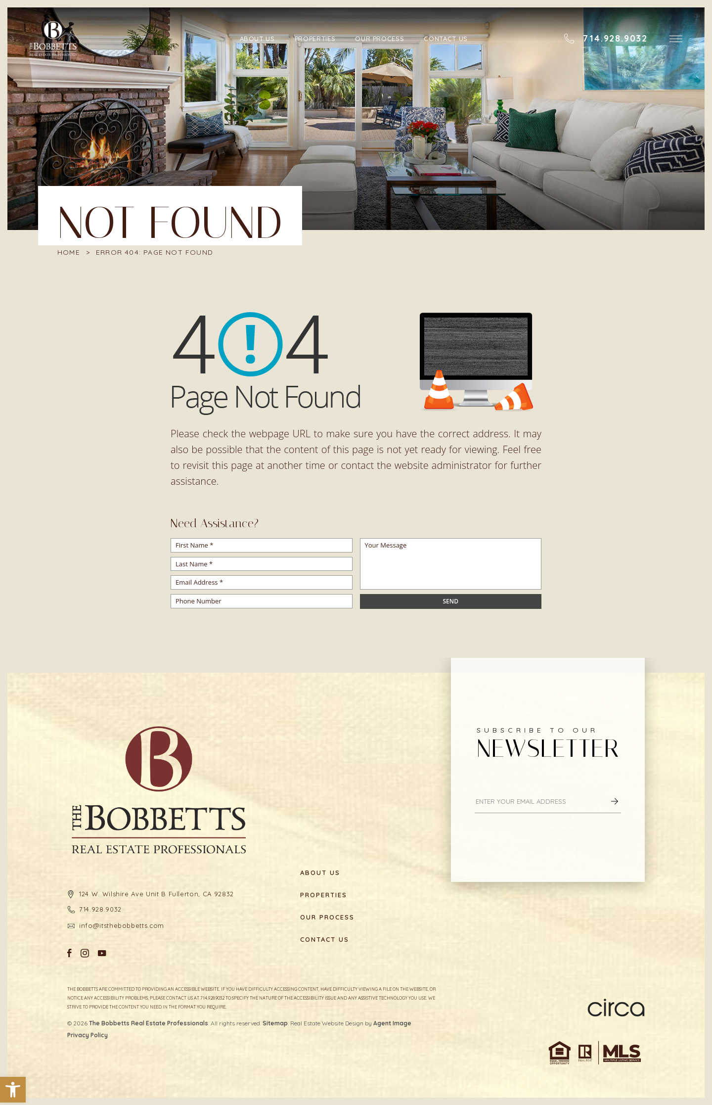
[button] (13, 1090)
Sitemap (275, 1023)
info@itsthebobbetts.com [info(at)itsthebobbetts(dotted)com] (121, 925)
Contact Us (446, 39)
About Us (257, 39)
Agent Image (392, 1023)
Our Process (379, 39)
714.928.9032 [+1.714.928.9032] (100, 909)
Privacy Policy (87, 1035)
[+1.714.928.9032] (606, 38)
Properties (315, 39)
